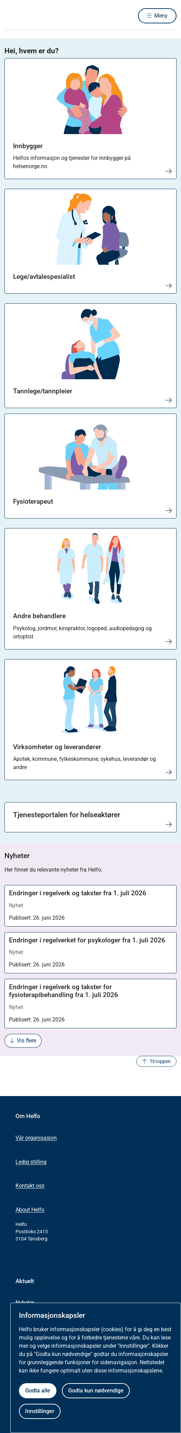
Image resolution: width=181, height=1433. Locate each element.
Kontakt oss (29, 1185)
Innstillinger (39, 1411)
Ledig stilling (30, 1162)
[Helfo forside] (12, 16)
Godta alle (37, 1390)
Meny (161, 15)
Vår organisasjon (36, 1138)
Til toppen (156, 1061)
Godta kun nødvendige (96, 1390)
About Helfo (29, 1209)
